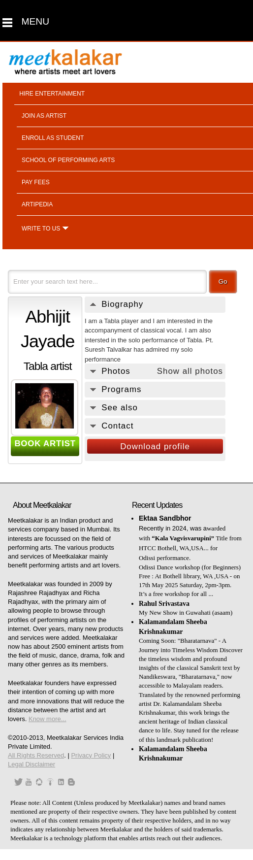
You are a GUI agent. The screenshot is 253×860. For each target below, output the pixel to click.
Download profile (155, 446)
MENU (36, 21)
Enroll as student (53, 137)
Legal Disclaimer (31, 764)
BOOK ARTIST (45, 443)
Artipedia (37, 204)
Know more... (47, 719)
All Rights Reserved (36, 755)
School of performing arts (68, 160)
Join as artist (44, 115)
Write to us (41, 228)
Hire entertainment (52, 93)
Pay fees (36, 182)
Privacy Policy (91, 755)
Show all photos (190, 371)
